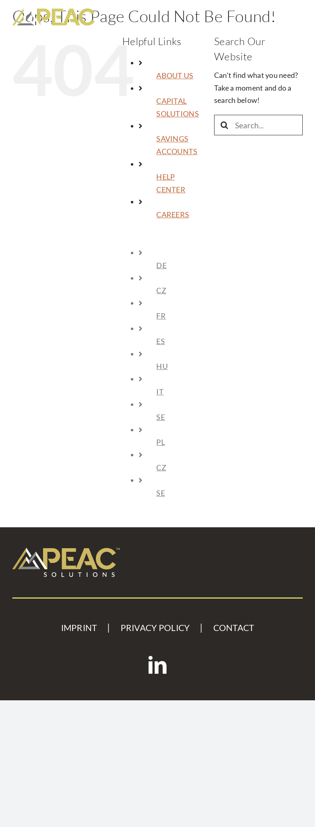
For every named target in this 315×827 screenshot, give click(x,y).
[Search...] (258, 125)
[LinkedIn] (157, 665)
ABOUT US (174, 75)
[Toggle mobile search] (276, 14)
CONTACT (233, 627)
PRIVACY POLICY (155, 627)
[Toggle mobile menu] (296, 14)
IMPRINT (79, 627)
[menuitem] (178, 240)
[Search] (224, 125)
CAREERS (172, 214)
